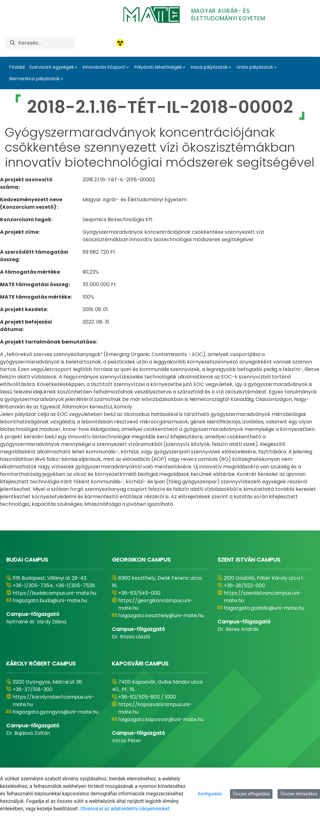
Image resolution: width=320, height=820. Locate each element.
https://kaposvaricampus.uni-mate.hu (155, 708)
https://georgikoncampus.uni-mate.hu (155, 604)
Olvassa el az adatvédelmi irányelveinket (124, 809)
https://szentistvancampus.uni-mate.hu (263, 596)
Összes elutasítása (298, 793)
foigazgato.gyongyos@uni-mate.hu (55, 711)
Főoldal (17, 67)
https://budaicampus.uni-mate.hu (54, 593)
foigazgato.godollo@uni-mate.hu (264, 608)
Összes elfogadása (251, 793)
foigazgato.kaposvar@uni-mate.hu (160, 719)
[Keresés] (46, 43)
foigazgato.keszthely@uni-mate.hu (161, 615)
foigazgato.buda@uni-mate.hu (49, 600)
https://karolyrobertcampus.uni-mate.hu (53, 700)
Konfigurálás (210, 793)
